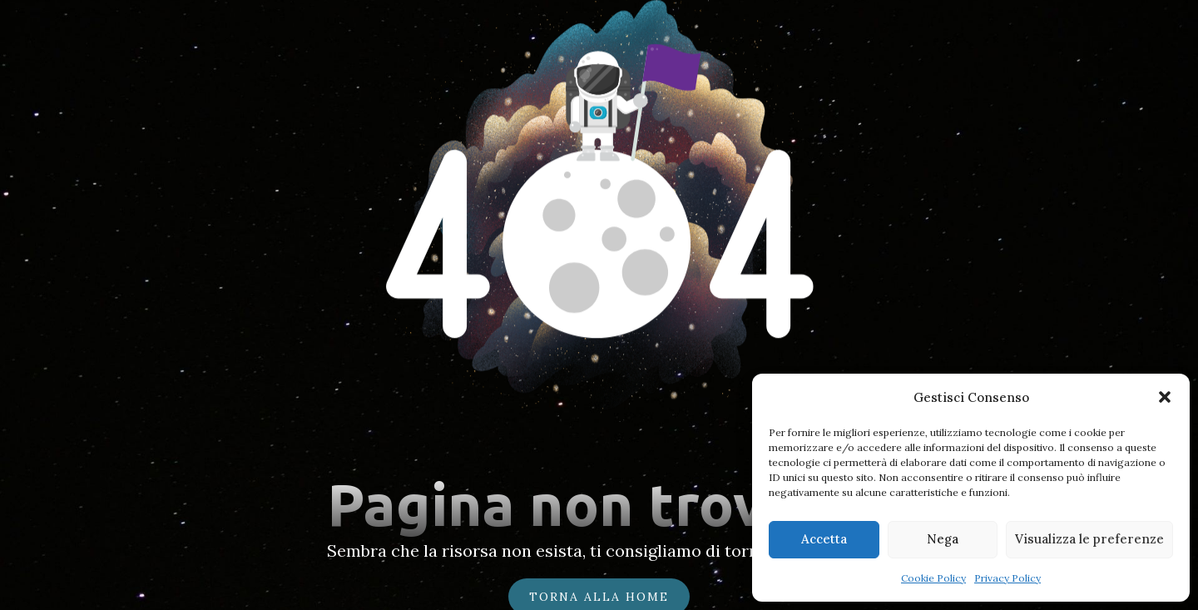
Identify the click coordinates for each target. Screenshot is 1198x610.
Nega (942, 539)
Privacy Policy (1007, 578)
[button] (1164, 397)
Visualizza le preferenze (1089, 539)
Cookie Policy (933, 578)
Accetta (824, 539)
